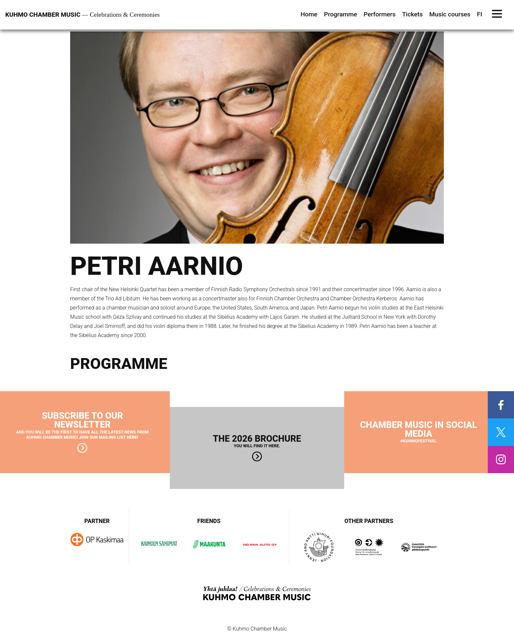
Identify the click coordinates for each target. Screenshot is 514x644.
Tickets (412, 14)
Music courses (449, 14)
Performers (379, 14)
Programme (340, 14)
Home (309, 14)
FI (479, 14)
